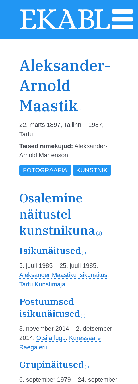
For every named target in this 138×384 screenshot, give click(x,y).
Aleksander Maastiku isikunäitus (63, 274)
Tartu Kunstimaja (42, 284)
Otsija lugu (51, 337)
